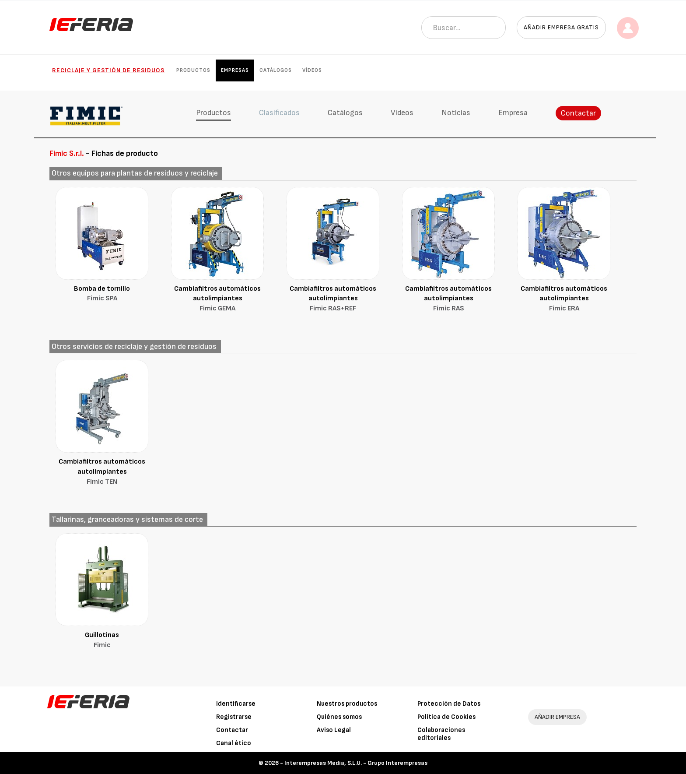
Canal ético (233, 743)
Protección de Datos (448, 704)
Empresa (513, 112)
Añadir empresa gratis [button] (561, 27)
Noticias (455, 112)
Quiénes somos (339, 717)
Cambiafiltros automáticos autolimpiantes (217, 299)
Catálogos (275, 70)
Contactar (578, 113)
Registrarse (234, 717)
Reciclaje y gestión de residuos (108, 70)
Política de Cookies (446, 717)
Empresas (235, 70)
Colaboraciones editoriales (441, 734)
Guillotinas (102, 641)
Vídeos (312, 70)
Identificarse (236, 704)
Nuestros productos (347, 704)
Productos (193, 70)
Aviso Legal (334, 730)
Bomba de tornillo (102, 294)
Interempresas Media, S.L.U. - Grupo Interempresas (355, 763)
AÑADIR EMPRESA (557, 717)
